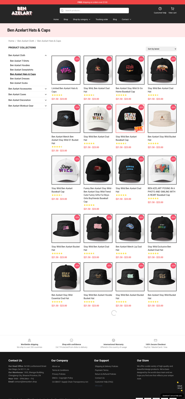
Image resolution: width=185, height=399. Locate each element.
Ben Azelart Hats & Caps (49, 41)
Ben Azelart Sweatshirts (21, 69)
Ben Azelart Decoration (19, 100)
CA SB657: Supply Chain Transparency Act (70, 382)
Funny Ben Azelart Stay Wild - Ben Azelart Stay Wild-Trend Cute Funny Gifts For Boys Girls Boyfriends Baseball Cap (98, 195)
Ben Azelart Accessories (20, 88)
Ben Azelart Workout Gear (20, 105)
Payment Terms (101, 370)
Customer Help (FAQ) (104, 382)
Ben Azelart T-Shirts (19, 61)
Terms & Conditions (60, 370)
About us (56, 366)
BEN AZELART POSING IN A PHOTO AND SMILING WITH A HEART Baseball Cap (161, 191)
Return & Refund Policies (105, 374)
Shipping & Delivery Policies (106, 366)
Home (11, 41)
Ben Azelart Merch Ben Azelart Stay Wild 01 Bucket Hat (65, 140)
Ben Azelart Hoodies (20, 65)
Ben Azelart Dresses (19, 78)
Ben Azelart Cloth (25, 41)
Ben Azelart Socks (19, 83)
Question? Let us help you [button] (172, 396)
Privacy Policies (58, 374)
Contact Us (100, 378)
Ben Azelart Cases (17, 94)
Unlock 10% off (179, 387)
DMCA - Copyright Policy (62, 378)
